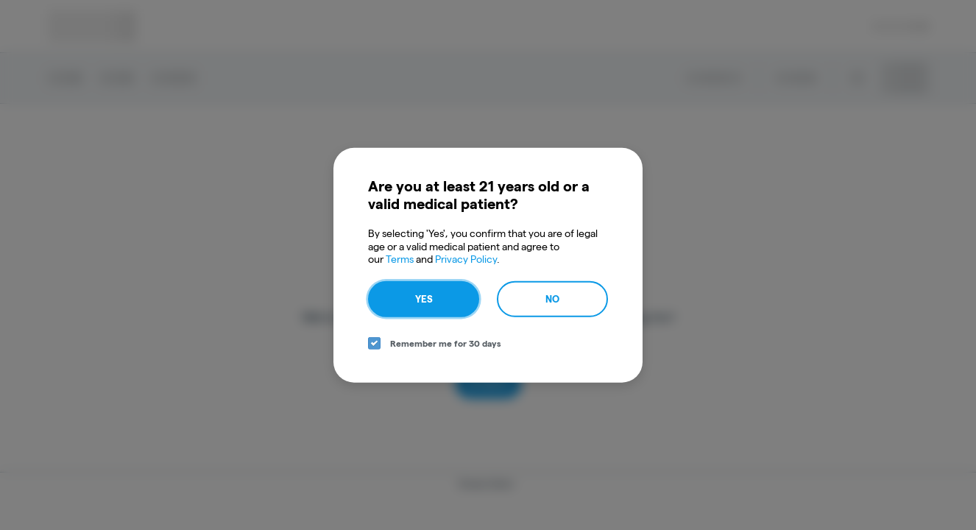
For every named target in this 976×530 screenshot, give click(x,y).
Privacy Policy (466, 259)
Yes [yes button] (424, 298)
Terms (400, 259)
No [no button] (552, 298)
